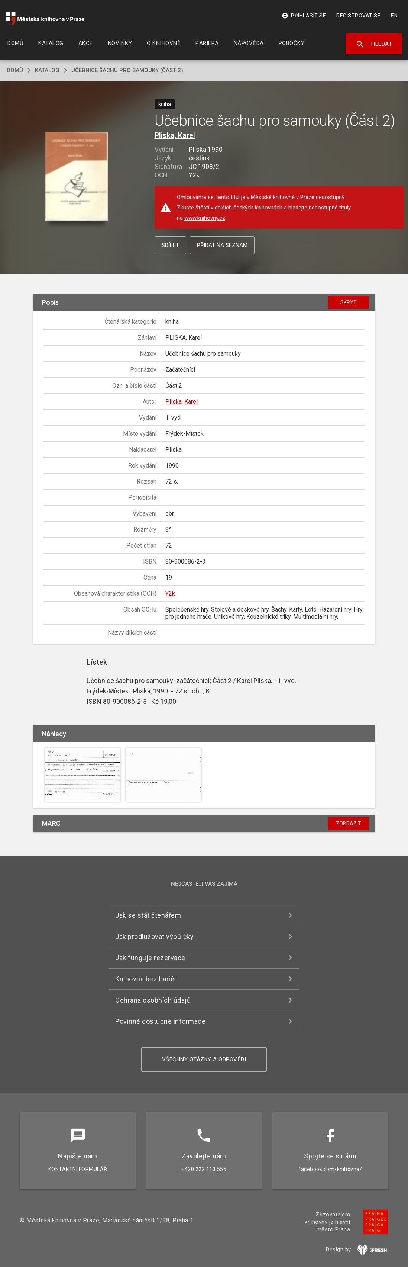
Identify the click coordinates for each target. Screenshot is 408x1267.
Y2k (170, 593)
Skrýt (348, 302)
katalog (47, 70)
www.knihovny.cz (204, 218)
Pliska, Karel (175, 135)
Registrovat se (358, 16)
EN (394, 16)
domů (15, 70)
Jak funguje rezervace (150, 958)
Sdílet (170, 245)
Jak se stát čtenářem (148, 915)
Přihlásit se (304, 15)
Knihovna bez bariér (146, 979)
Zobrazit (348, 824)
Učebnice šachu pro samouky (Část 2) (127, 70)
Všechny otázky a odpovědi (204, 1059)
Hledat (374, 44)
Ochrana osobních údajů (153, 1000)
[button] (76, 177)
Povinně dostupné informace (160, 1021)
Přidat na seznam (222, 245)
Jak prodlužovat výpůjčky (154, 936)
